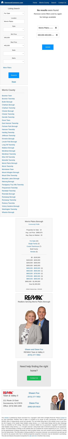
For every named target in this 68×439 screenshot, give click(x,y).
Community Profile (34, 224)
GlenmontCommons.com (13, 3)
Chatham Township (8, 108)
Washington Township (9, 209)
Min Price (14, 34)
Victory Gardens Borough (10, 206)
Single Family (32, 243)
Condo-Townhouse (33, 246)
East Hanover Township (10, 123)
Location (13, 18)
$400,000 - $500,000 (33, 268)
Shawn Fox (34, 393)
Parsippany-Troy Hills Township (13, 185)
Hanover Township (8, 129)
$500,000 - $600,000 (33, 271)
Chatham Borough (8, 105)
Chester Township (8, 114)
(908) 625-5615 (34, 407)
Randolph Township (8, 191)
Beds (13, 50)
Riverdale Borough (8, 194)
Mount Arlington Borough (10, 172)
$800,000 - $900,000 (33, 279)
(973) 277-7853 (34, 355)
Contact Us (62, 3)
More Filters (7, 67)
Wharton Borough (8, 212)
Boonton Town (7, 96)
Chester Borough (8, 111)
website (6, 417)
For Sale (32, 241)
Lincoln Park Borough (9, 142)
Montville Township (8, 160)
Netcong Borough (8, 181)
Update (47, 47)
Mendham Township (9, 154)
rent (35, 436)
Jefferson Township (8, 135)
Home (35, 3)
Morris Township (7, 166)
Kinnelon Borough (8, 139)
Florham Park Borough (10, 126)
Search (53, 3)
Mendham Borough (8, 151)
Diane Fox (34, 403)
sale (30, 436)
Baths (14, 58)
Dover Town (6, 120)
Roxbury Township (8, 203)
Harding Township (8, 132)
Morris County (44, 3)
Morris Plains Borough (9, 163)
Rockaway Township (9, 200)
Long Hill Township (8, 145)
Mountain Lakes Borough (10, 178)
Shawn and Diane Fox (34, 349)
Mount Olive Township (9, 175)
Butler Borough (7, 102)
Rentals (32, 252)
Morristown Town (8, 169)
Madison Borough (8, 148)
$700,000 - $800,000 (33, 276)
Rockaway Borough (8, 197)
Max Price (14, 42)
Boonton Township (8, 99)
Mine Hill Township (8, 157)
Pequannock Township (10, 188)
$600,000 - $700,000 (33, 273)
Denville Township (8, 117)
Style (13, 26)
